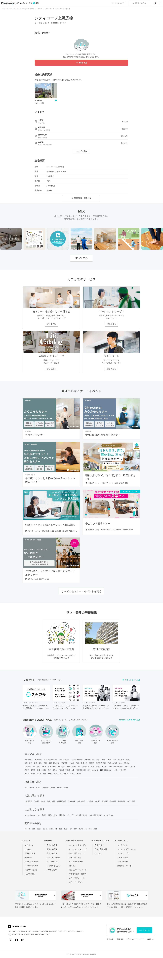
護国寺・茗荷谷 (101, 766)
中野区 (59, 787)
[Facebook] (16, 940)
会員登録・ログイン (125, 866)
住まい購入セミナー (77, 853)
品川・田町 (28, 763)
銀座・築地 (38, 763)
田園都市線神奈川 (106, 770)
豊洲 (45, 763)
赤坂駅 (97, 801)
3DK (75, 829)
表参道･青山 (29, 759)
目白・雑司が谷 (83, 766)
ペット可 (70, 815)
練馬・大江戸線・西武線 (33, 773)
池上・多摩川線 (124, 763)
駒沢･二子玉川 (101, 759)
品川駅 (36, 801)
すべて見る (81, 258)
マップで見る (81, 151)
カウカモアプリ (123, 853)
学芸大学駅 (122, 801)
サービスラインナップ (78, 849)
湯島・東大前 (118, 766)
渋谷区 (53, 787)
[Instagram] (22, 940)
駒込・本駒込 (52, 770)
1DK (33, 829)
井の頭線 (121, 759)
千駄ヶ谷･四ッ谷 (81, 763)
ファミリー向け (109, 815)
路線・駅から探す (54, 857)
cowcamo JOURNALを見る (129, 720)
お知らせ (28, 849)
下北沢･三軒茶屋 (77, 759)
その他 (78, 773)
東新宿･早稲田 (101, 763)
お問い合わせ (122, 862)
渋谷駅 (43, 801)
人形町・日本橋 (130, 766)
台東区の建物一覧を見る (81, 198)
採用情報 (150, 939)
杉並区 (66, 787)
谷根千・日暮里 (30, 770)
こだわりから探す (54, 866)
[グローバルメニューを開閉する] (160, 3)
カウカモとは (122, 845)
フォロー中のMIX (31, 866)
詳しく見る (51, 324)
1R (26, 829)
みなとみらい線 (93, 770)
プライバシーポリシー (135, 939)
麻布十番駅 (131, 801)
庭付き (44, 815)
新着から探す (52, 849)
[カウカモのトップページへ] (19, 3)
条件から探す (52, 845)
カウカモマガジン (76, 882)
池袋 (92, 766)
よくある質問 (122, 857)
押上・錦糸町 (71, 766)
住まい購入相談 (75, 857)
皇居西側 (64, 763)
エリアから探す (53, 862)
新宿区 (32, 787)
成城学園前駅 (61, 801)
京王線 (44, 766)
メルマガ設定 (30, 874)
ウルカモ (98, 853)
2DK (60, 829)
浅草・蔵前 (61, 766)
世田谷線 (28, 766)
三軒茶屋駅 (28, 801)
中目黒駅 (90, 801)
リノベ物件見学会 (76, 862)
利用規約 (120, 939)
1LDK (39, 829)
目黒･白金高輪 (64, 759)
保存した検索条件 (32, 862)
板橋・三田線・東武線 (50, 773)
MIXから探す (52, 870)
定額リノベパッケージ (78, 870)
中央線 (71, 763)
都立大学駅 (81, 801)
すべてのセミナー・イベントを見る (81, 591)
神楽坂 (128, 759)
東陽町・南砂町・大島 (67, 770)
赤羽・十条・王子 (120, 770)
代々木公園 (112, 759)
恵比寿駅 (105, 801)
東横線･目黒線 (90, 759)
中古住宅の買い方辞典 (78, 874)
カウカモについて (118, 3)
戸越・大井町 (112, 763)
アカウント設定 (31, 870)
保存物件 (28, 857)
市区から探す (52, 853)
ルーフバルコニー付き (32, 815)
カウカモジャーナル (77, 878)
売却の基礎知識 (101, 849)
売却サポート (100, 845)
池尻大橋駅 (51, 801)
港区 (26, 787)
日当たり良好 (52, 815)
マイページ (29, 845)
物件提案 (72, 866)
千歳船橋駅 (72, 801)
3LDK (81, 829)
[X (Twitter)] (10, 940)
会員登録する (144, 930)
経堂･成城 (36, 766)
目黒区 (38, 787)
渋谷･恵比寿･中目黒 (50, 759)
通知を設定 (81, 63)
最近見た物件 (30, 853)
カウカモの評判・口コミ (127, 849)
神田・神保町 (41, 770)
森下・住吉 (52, 766)
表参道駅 (113, 801)
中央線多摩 (64, 773)
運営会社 (110, 939)
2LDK (66, 829)
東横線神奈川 (81, 770)
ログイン (140, 3)
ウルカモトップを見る (131, 680)
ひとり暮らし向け (81, 815)
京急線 (72, 773)
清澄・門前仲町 (54, 763)
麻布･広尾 (38, 759)
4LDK (95, 829)
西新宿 (91, 763)
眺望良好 (62, 815)
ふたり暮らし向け (96, 815)
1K (29, 829)
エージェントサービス (78, 845)
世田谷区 (46, 787)
